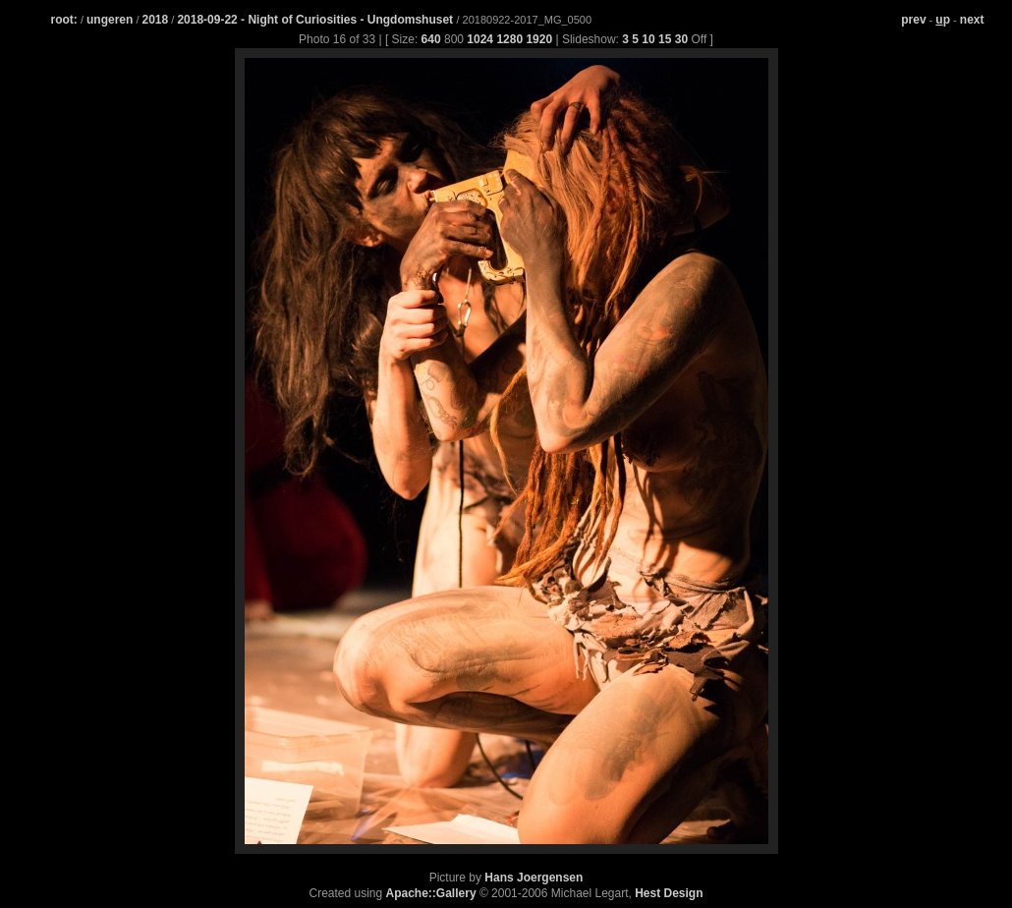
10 (648, 39)
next (972, 20)
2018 (155, 20)
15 (664, 39)
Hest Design (669, 893)
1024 (480, 39)
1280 (509, 39)
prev (913, 20)
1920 (539, 39)
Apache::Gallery (431, 893)
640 (431, 39)
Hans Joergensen (533, 877)
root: (64, 20)
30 (681, 39)
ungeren (109, 20)
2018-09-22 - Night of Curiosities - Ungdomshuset (316, 20)
